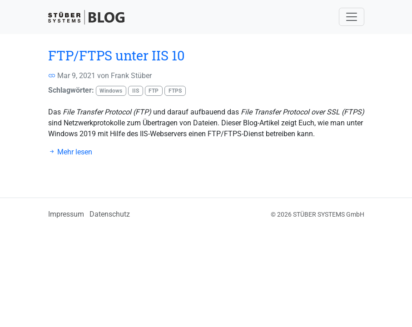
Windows (110, 91)
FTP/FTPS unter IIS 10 (116, 55)
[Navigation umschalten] (351, 17)
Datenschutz (109, 214)
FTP (154, 91)
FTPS (175, 91)
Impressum (66, 214)
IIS (135, 91)
